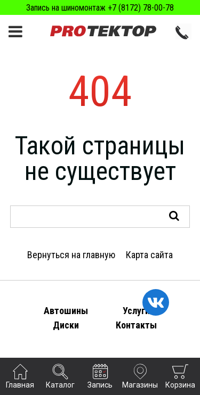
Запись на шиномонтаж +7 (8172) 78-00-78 (100, 8)
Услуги (136, 310)
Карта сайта (149, 254)
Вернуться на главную (71, 254)
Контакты (136, 325)
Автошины (66, 310)
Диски (66, 325)
